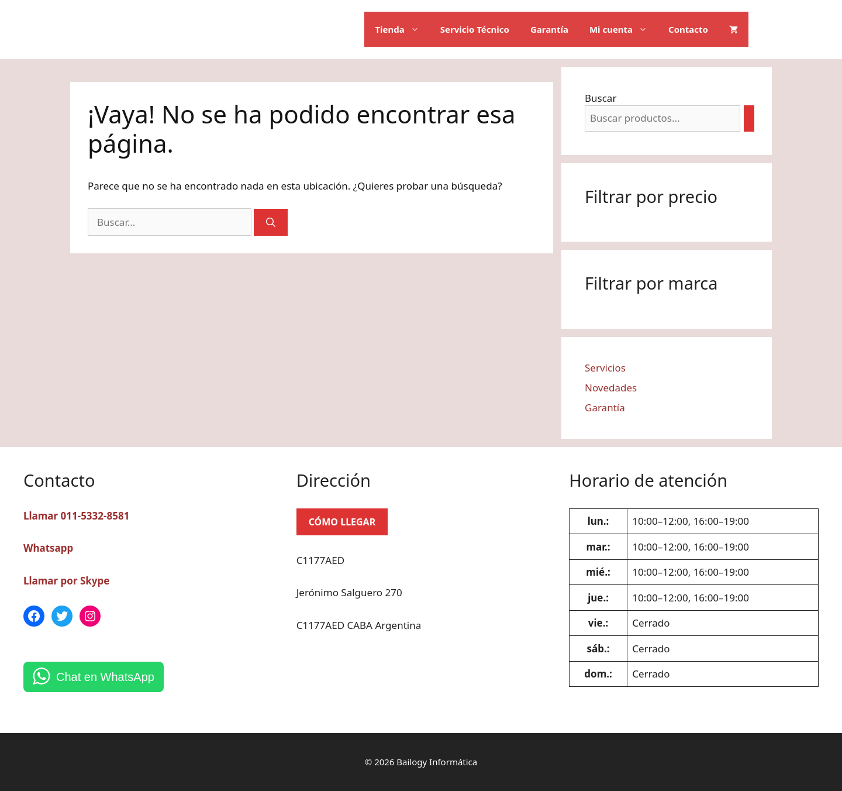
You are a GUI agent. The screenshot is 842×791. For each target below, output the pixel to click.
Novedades (611, 387)
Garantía (549, 29)
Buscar (600, 98)
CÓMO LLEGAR (342, 521)
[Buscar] (271, 222)
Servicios (605, 367)
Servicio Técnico (474, 29)
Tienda (402, 29)
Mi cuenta (623, 29)
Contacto (688, 29)
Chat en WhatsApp (105, 676)
